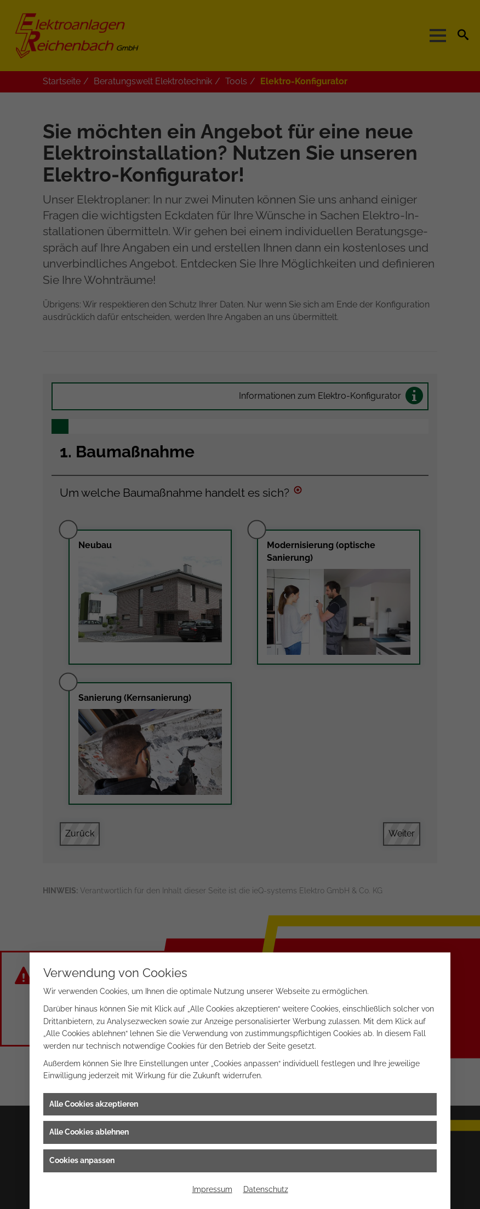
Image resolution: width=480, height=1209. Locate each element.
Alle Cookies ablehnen (89, 1131)
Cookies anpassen (82, 1160)
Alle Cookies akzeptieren (93, 1104)
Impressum (212, 1189)
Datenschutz (265, 1189)
